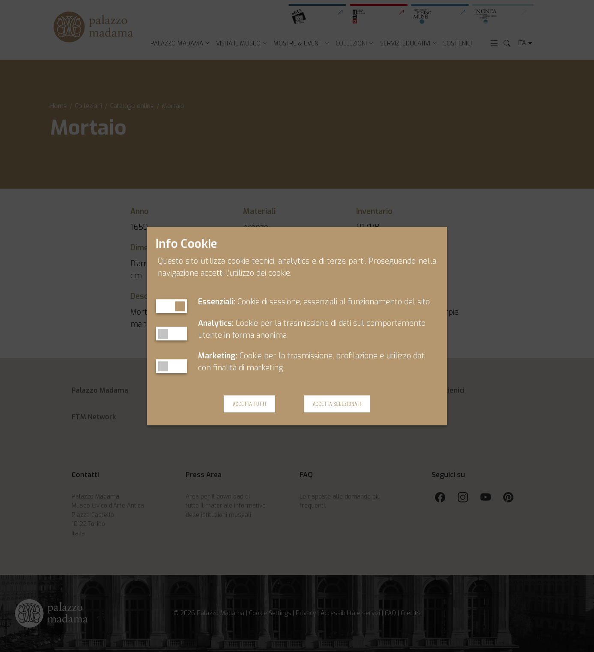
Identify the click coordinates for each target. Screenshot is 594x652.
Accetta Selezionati (337, 404)
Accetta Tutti (249, 404)
